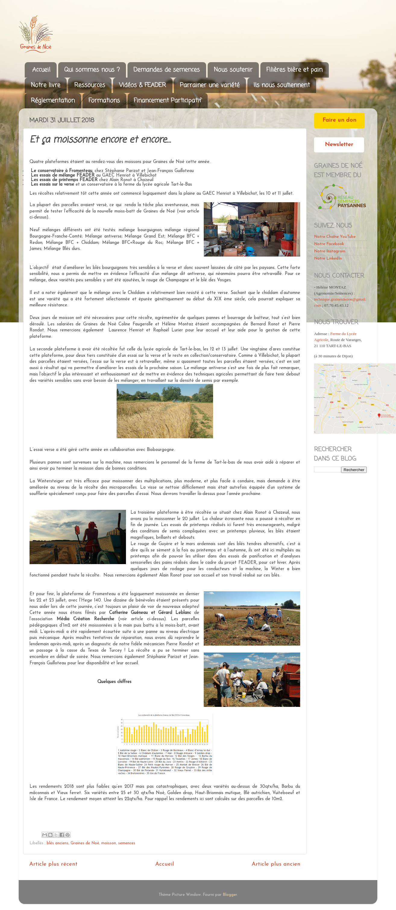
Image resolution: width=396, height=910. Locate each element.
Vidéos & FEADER (142, 85)
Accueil (41, 70)
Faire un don (339, 120)
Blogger (230, 895)
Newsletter (339, 145)
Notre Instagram (329, 251)
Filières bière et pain (294, 70)
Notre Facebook (329, 244)
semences (126, 843)
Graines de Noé (85, 843)
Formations (104, 100)
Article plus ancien (276, 864)
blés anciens (57, 843)
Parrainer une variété (210, 85)
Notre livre (45, 85)
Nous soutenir (233, 70)
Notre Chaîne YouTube (335, 237)
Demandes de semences (167, 70)
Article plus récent (53, 864)
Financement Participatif (167, 100)
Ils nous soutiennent (281, 85)
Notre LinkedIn (328, 258)
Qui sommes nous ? (92, 70)
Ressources (89, 85)
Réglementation (53, 100)
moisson (108, 843)
